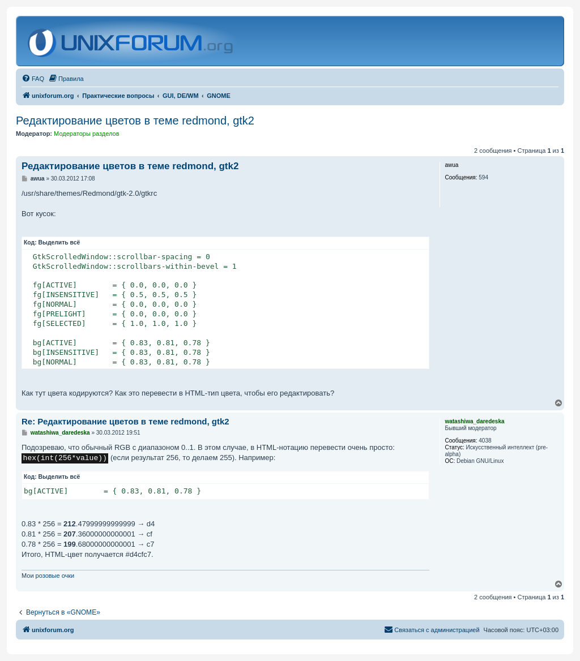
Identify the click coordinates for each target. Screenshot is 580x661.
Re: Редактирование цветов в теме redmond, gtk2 (125, 421)
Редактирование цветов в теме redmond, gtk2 (135, 120)
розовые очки (55, 575)
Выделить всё (59, 242)
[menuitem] (33, 78)
